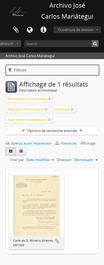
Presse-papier (16, 30)
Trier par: (17, 159)
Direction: (64, 159)
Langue (29, 30)
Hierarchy (66, 143)
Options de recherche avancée (52, 130)
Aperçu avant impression (28, 143)
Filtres (17, 70)
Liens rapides (43, 30)
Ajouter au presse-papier (57, 241)
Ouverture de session (75, 29)
